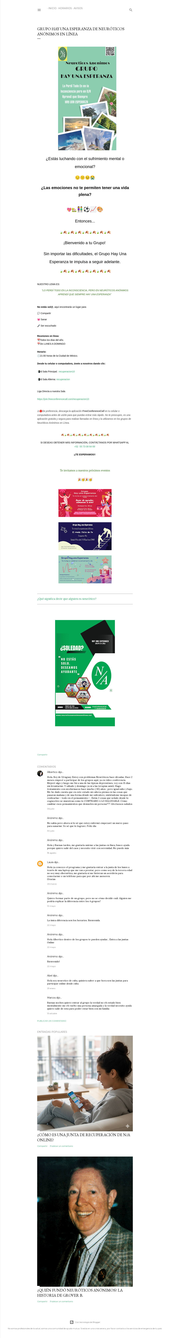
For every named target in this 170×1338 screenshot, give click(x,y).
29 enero (51, 988)
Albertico (52, 772)
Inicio (51, 8)
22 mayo (51, 925)
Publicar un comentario (51, 1021)
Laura (50, 862)
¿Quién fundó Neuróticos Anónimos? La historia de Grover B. (80, 1293)
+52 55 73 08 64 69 (85, 446)
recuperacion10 (67, 371)
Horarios (64, 8)
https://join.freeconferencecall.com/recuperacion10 (63, 399)
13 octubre (52, 1013)
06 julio (50, 808)
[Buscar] (131, 9)
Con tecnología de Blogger (85, 1322)
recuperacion (63, 379)
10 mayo (51, 906)
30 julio (50, 831)
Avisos (77, 8)
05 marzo (52, 884)
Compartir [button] (42, 754)
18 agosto (51, 853)
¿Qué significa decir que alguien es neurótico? (66, 598)
